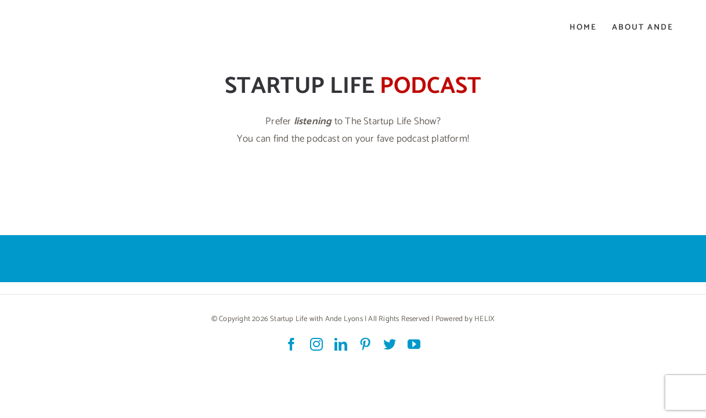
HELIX (484, 319)
